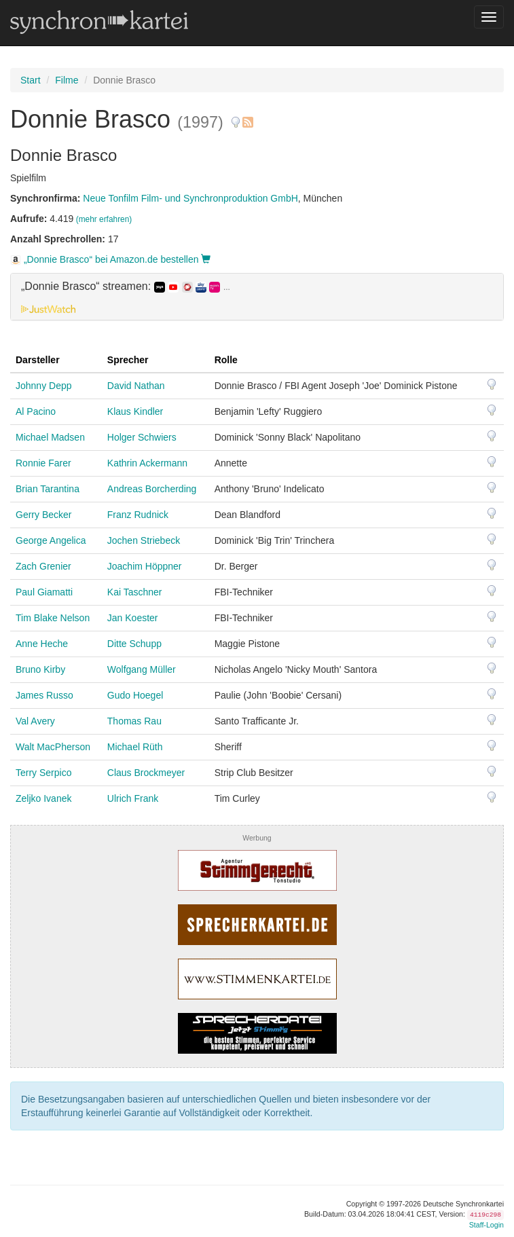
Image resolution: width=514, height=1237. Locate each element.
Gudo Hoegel (135, 695)
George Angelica (51, 540)
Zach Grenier (43, 566)
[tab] (257, 297)
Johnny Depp (44, 385)
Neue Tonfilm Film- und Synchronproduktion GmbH (190, 198)
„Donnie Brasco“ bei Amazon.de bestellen (110, 259)
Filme (66, 80)
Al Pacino (36, 411)
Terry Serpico (43, 772)
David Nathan (136, 385)
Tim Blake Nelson (53, 617)
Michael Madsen (50, 437)
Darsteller (38, 359)
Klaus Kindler (135, 411)
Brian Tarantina (47, 488)
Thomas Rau (134, 721)
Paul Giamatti (44, 592)
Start (30, 80)
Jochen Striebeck (143, 540)
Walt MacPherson (53, 746)
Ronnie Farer (43, 463)
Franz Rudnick (137, 514)
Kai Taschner (134, 592)
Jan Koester (132, 617)
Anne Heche (42, 643)
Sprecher (128, 359)
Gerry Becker (43, 514)
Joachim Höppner (144, 566)
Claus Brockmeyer (146, 772)
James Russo (44, 695)
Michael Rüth (135, 746)
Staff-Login (486, 1225)
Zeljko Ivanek (43, 798)
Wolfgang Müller (141, 669)
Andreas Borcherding (152, 488)
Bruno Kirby (40, 669)
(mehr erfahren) (104, 219)
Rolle (226, 359)
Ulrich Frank (132, 798)
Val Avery (35, 721)
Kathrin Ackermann (147, 463)
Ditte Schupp (134, 643)
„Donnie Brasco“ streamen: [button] (125, 286)
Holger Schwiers (142, 437)
